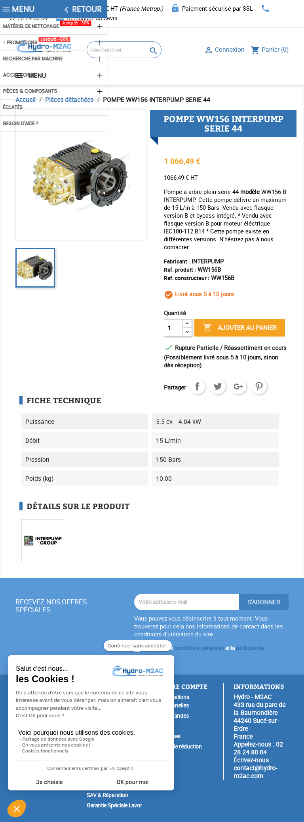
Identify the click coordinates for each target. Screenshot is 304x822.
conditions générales (199, 648)
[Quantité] (173, 328)
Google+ (238, 386)
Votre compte (182, 686)
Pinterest (259, 386)
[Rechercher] (124, 49)
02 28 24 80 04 (258, 748)
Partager (197, 386)
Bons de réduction (180, 746)
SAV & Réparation (107, 795)
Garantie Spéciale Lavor (114, 805)
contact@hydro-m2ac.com (255, 772)
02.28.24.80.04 (29, 18)
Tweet (218, 386)
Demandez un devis (92, 18)
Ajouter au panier (240, 328)
